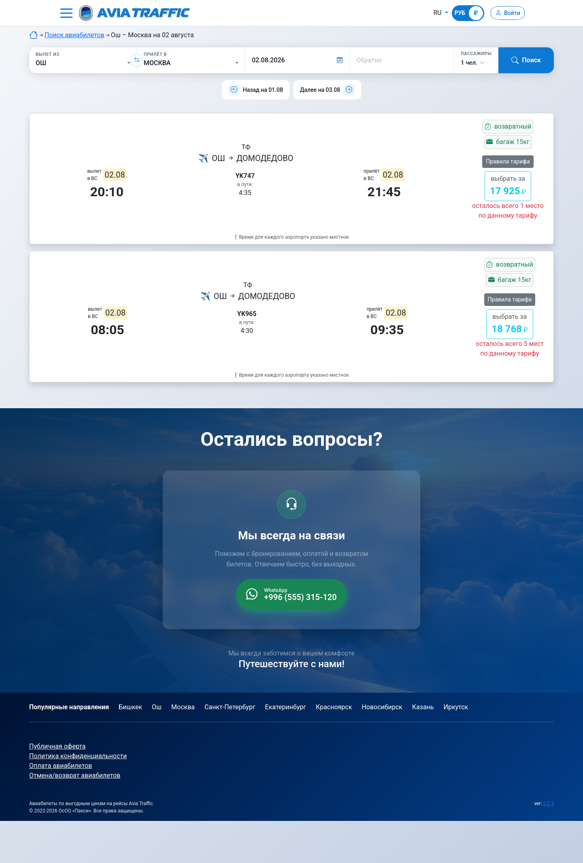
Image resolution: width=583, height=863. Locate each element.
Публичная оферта (57, 746)
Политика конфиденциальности (78, 756)
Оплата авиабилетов (60, 766)
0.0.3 (548, 803)
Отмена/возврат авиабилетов (74, 775)
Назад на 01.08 (263, 90)
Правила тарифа (508, 161)
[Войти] (505, 13)
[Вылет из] (83, 63)
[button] (66, 13)
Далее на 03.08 (320, 90)
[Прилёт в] (191, 63)
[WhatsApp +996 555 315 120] (291, 594)
